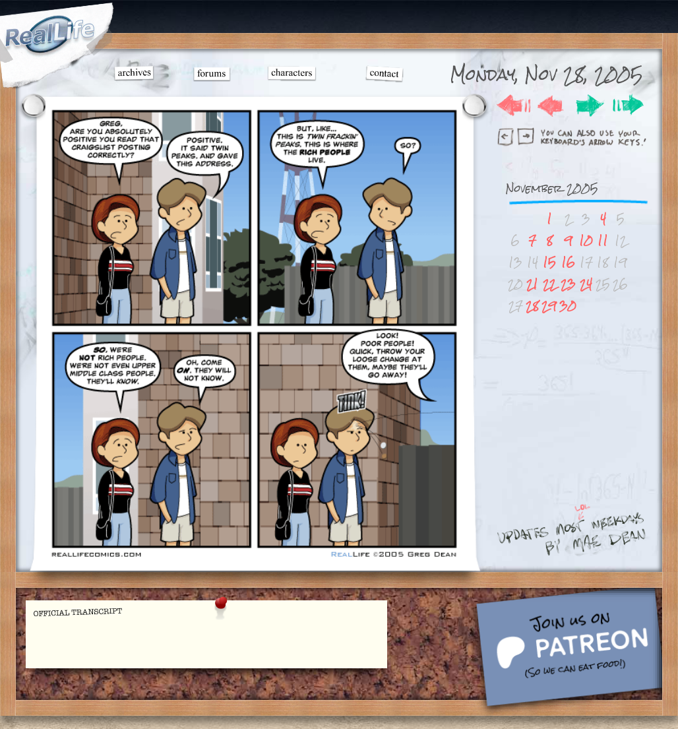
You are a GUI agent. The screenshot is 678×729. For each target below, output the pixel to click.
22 (549, 284)
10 (586, 240)
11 (603, 240)
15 (549, 262)
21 (532, 284)
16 (568, 262)
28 (532, 306)
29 (549, 306)
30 (567, 306)
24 (586, 284)
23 (568, 284)
